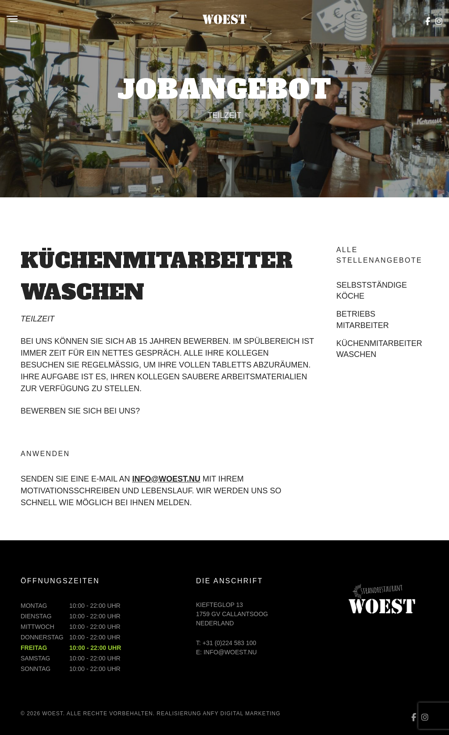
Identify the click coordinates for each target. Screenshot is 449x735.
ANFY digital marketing (241, 713)
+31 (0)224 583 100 (230, 642)
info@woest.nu (166, 479)
